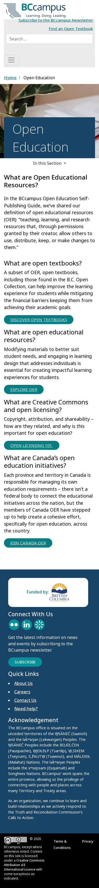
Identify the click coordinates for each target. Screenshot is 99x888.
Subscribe (25, 662)
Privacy (88, 841)
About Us (23, 683)
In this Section (48, 163)
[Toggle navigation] (11, 60)
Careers (22, 692)
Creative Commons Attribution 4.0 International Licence (24, 865)
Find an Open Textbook (71, 28)
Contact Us (25, 700)
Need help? (26, 709)
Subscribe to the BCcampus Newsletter (55, 20)
